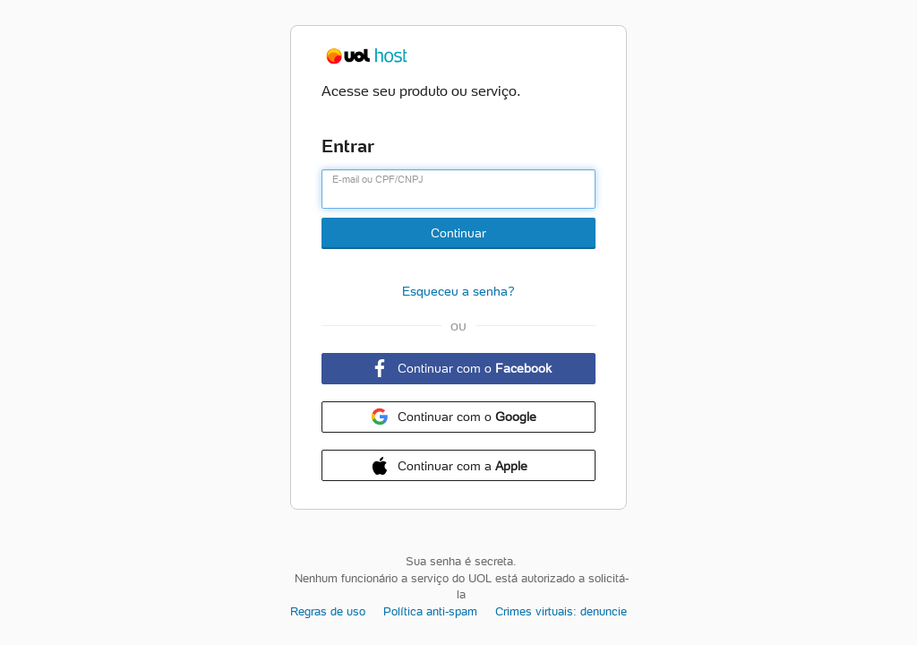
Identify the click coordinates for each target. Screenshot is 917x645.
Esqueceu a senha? (458, 291)
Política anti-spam (430, 611)
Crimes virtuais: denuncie (561, 611)
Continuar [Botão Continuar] (458, 233)
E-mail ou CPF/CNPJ (378, 179)
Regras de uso (327, 611)
